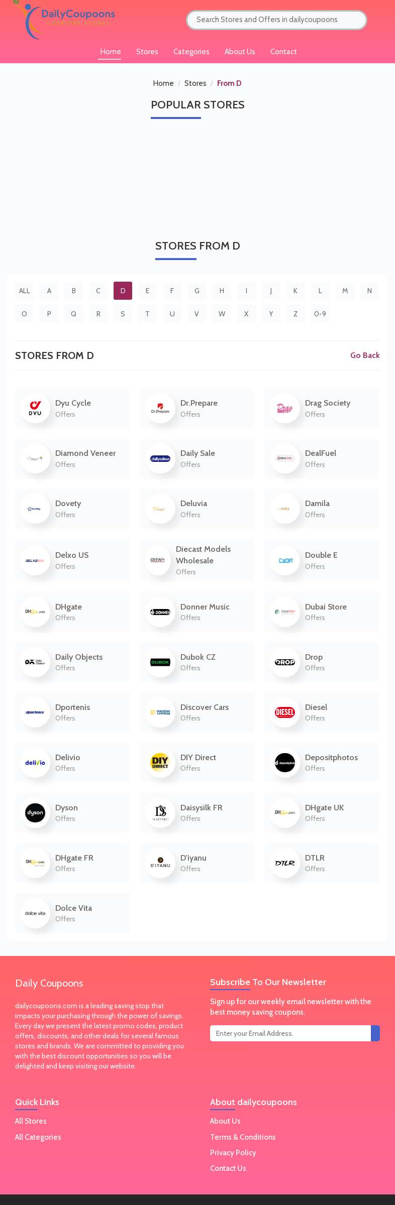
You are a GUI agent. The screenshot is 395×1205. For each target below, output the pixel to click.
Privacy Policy (233, 1152)
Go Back (365, 355)
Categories (191, 51)
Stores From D (54, 355)
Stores (195, 83)
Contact (283, 51)
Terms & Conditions (243, 1137)
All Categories (38, 1137)
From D (229, 83)
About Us (240, 51)
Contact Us (228, 1168)
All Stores (31, 1121)
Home (163, 83)
